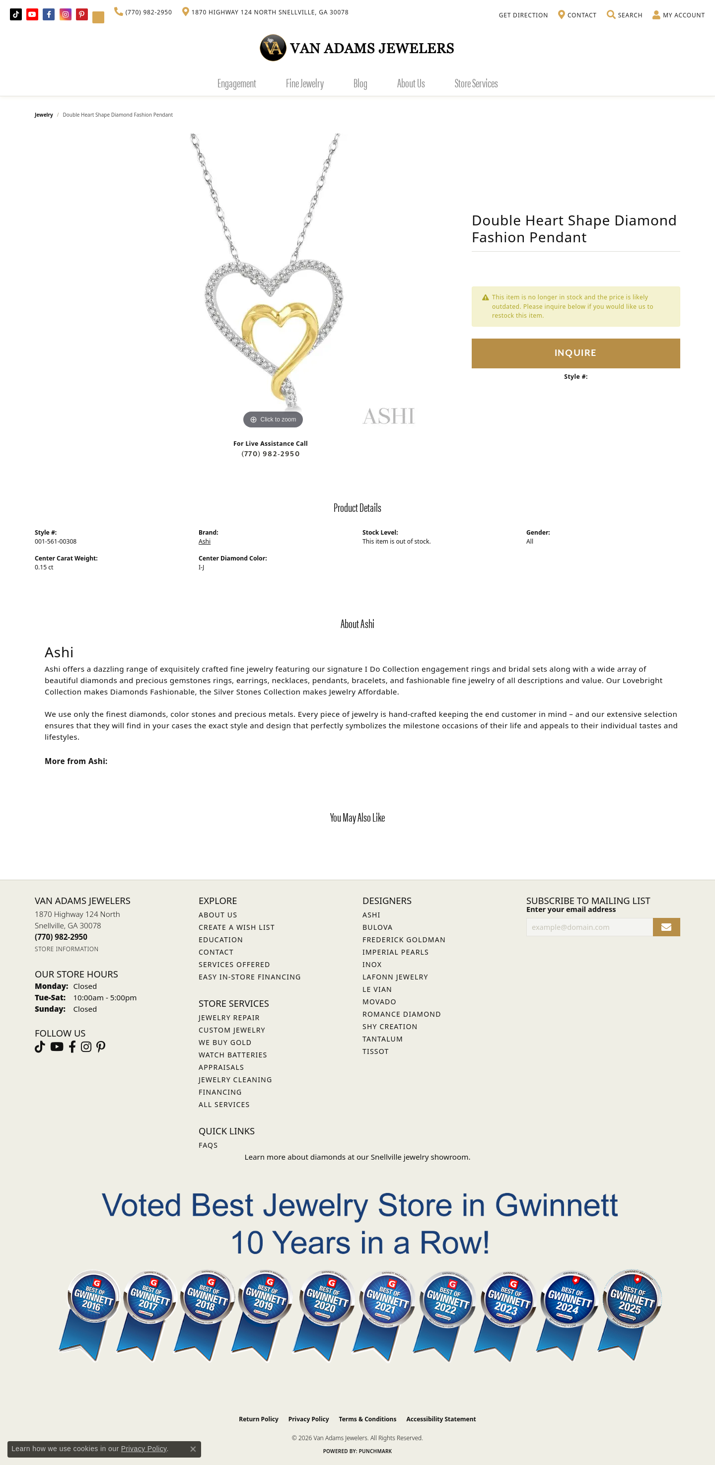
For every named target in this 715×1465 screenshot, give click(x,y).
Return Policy (259, 1419)
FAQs (208, 1145)
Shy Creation (390, 1026)
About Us (411, 82)
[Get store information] (67, 949)
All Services (224, 1104)
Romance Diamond (401, 1014)
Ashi (205, 541)
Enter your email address (571, 909)
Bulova (377, 927)
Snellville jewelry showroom (420, 1157)
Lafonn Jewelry (395, 976)
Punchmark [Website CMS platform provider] (375, 1451)
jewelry (44, 114)
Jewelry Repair (229, 1017)
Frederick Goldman (404, 939)
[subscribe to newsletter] (666, 927)
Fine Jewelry (305, 82)
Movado (379, 1001)
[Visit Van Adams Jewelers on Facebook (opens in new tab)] (49, 14)
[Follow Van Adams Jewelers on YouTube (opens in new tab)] (98, 17)
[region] (273, 282)
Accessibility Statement (441, 1419)
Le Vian (377, 989)
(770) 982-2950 (270, 454)
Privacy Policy (308, 1419)
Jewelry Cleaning (235, 1079)
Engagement (236, 82)
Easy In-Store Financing (250, 976)
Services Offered (234, 964)
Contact (216, 952)
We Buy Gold (225, 1042)
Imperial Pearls (395, 952)
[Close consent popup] (193, 1449)
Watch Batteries (233, 1054)
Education (221, 939)
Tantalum (382, 1039)
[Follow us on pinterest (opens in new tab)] (82, 14)
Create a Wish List (237, 927)
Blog (360, 82)
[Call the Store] (61, 937)
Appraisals (221, 1067)
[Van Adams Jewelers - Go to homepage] (357, 47)
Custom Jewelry (232, 1030)
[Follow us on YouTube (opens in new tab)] (32, 14)
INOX (372, 964)
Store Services (476, 82)
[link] (143, 12)
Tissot (375, 1051)
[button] (625, 15)
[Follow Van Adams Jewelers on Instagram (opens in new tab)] (66, 14)
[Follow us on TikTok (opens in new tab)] (16, 14)
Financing (220, 1092)
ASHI (371, 914)
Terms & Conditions (368, 1419)
